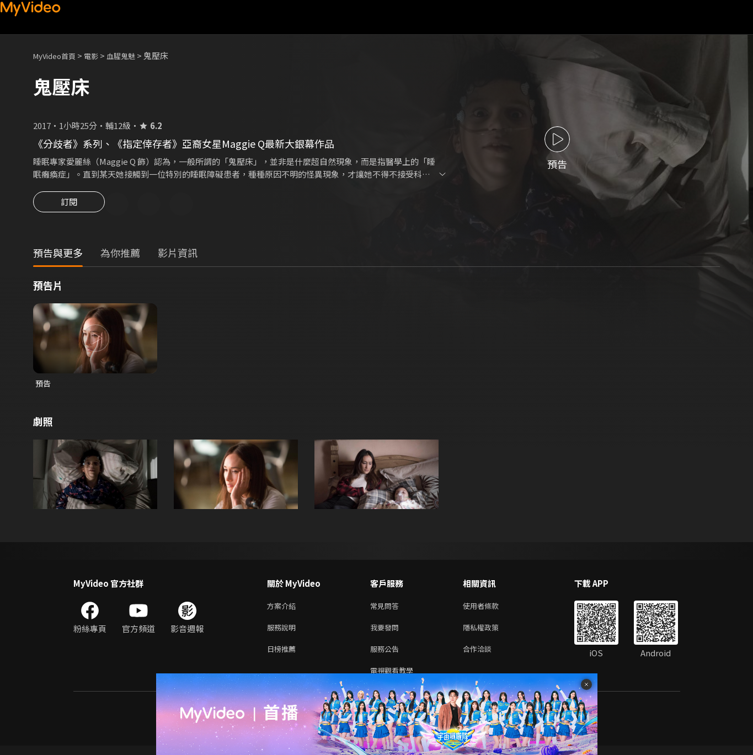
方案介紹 (283, 609)
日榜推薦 (283, 655)
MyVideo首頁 (58, 55)
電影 (100, 55)
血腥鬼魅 (132, 55)
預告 (43, 385)
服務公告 (386, 655)
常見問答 (386, 609)
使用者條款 (490, 609)
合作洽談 (486, 655)
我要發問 (386, 632)
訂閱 (69, 205)
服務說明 (283, 632)
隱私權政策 (490, 632)
